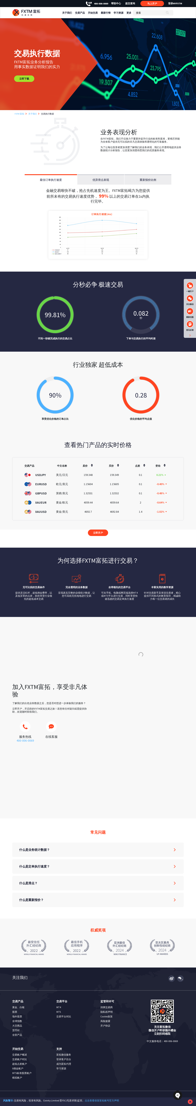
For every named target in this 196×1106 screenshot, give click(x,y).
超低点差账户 (19, 1063)
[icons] (25, 728)
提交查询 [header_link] (130, 3)
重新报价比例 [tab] (148, 180)
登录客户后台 (63, 1059)
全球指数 (17, 1021)
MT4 (58, 1007)
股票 (14, 1011)
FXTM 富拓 (19, 113)
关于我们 (32, 113)
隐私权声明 (106, 1011)
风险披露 (105, 1021)
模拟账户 (17, 1077)
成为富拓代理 (63, 1063)
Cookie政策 (106, 1016)
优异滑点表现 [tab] (100, 180)
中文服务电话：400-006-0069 (162, 1041)
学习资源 (61, 1068)
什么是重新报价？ (31, 900)
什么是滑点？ (28, 883)
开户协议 (105, 1025)
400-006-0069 (97, 3)
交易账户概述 (19, 1054)
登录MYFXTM (175, 3)
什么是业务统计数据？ (34, 850)
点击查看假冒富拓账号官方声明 (102, 1100)
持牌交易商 (106, 1007)
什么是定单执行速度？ (34, 866)
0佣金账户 (17, 1068)
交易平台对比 (63, 1016)
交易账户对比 (19, 1059)
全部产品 (17, 1034)
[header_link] (31, 12)
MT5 (58, 1011)
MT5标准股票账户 (22, 1073)
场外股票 (17, 1016)
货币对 (16, 1030)
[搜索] (153, 12)
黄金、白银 (18, 1007)
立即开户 (98, 532)
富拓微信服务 (63, 1054)
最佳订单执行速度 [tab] (51, 180)
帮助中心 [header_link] (116, 3)
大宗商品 (17, 1025)
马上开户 (152, 3)
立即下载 (24, 78)
